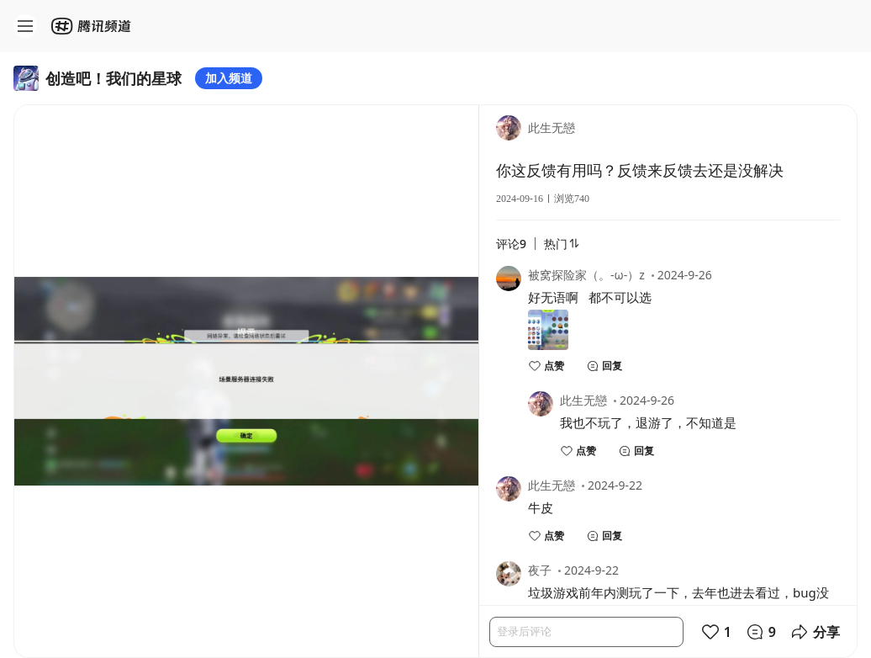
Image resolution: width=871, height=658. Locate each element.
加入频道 (228, 78)
